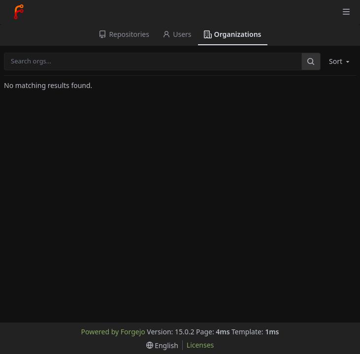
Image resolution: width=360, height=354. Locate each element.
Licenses (200, 345)
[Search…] (310, 61)
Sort (340, 61)
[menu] (162, 345)
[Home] (19, 12)
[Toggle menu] (346, 12)
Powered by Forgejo (113, 331)
